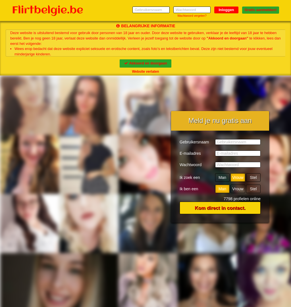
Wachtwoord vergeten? (191, 15)
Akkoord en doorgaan (145, 63)
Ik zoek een (190, 177)
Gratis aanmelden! (260, 10)
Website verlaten (145, 72)
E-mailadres (190, 153)
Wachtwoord (190, 164)
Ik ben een (189, 189)
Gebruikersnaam (194, 142)
